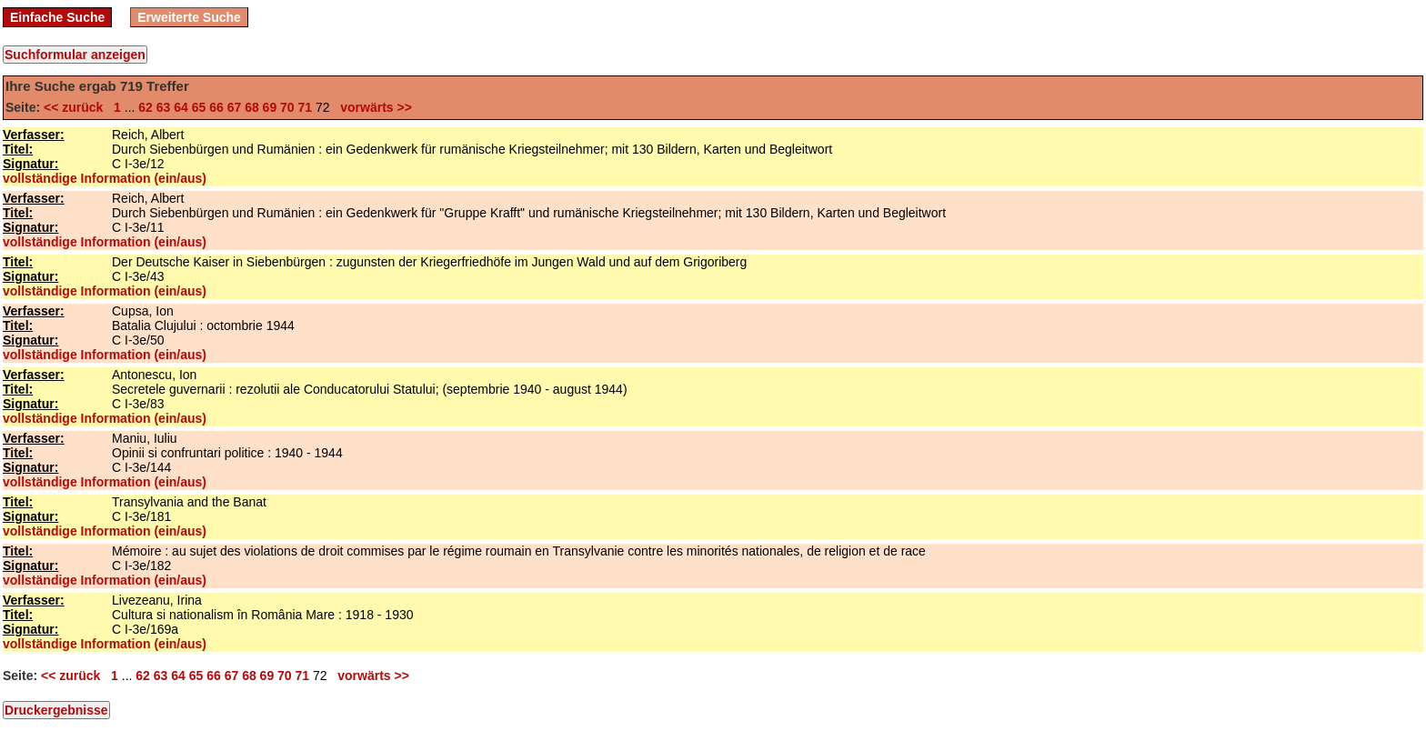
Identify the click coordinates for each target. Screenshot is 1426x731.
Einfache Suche (57, 17)
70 (287, 107)
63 (163, 107)
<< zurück (77, 107)
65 (199, 107)
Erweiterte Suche (189, 17)
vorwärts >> (372, 107)
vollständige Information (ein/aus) (104, 178)
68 (252, 107)
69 (270, 107)
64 (181, 107)
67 (234, 107)
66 (216, 107)
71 (305, 107)
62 (145, 107)
